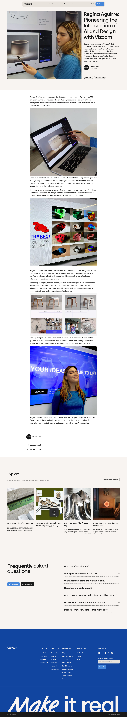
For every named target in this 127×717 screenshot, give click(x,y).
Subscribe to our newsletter (105, 658)
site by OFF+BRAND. (114, 714)
